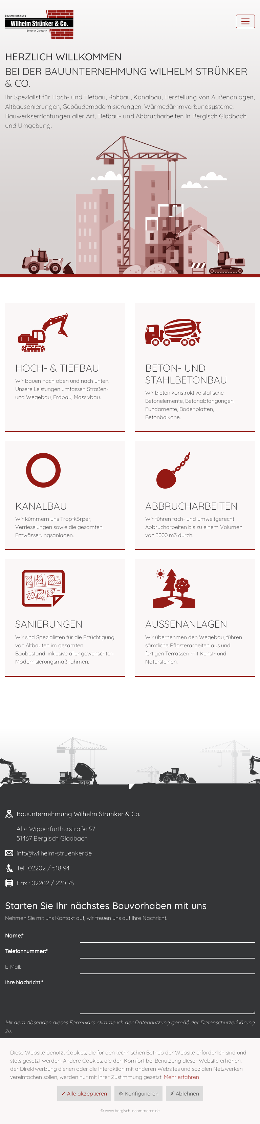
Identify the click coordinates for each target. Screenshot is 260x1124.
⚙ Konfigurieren (138, 1093)
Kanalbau (41, 506)
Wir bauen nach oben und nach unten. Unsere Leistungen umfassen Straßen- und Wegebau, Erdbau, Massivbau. (62, 388)
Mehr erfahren (181, 1076)
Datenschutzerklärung (227, 1022)
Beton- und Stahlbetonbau (186, 374)
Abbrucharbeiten (191, 506)
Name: (14, 935)
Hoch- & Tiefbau (57, 368)
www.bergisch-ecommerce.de (132, 1110)
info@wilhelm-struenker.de (54, 853)
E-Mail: (13, 966)
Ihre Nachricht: (24, 982)
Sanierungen (49, 624)
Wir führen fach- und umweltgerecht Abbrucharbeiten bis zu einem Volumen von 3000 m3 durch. (193, 526)
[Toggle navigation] (245, 21)
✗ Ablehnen (184, 1093)
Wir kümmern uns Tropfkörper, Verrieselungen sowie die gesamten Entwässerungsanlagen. (59, 526)
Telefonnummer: (26, 951)
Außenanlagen (186, 624)
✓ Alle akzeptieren (84, 1093)
